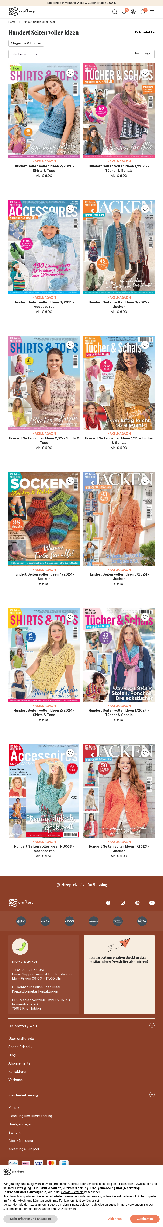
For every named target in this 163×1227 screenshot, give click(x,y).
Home (11, 22)
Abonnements (19, 1063)
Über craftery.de (21, 1038)
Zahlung (14, 1132)
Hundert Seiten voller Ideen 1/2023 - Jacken (119, 848)
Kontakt (14, 1108)
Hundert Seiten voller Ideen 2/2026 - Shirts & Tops (44, 168)
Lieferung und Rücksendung (30, 1116)
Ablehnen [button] (115, 1218)
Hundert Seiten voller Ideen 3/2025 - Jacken (119, 304)
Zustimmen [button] (145, 1218)
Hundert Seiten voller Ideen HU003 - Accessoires (44, 848)
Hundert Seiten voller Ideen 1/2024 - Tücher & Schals (119, 712)
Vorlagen (15, 1080)
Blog (12, 1055)
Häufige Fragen (20, 1124)
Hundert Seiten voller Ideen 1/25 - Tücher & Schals (119, 440)
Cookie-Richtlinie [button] (72, 1192)
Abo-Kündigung (20, 1141)
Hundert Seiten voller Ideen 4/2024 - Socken (44, 576)
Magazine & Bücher (26, 43)
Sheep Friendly (20, 1047)
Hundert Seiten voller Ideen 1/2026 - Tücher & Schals (119, 168)
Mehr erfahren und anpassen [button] (30, 1218)
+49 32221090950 (30, 970)
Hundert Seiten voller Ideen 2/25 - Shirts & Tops (44, 440)
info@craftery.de (24, 961)
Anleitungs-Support (23, 1149)
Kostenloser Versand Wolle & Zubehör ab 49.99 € (81, 3)
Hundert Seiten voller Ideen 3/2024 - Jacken (119, 576)
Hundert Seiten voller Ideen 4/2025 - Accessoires (44, 304)
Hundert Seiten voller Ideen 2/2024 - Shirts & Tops (44, 712)
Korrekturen (17, 1071)
